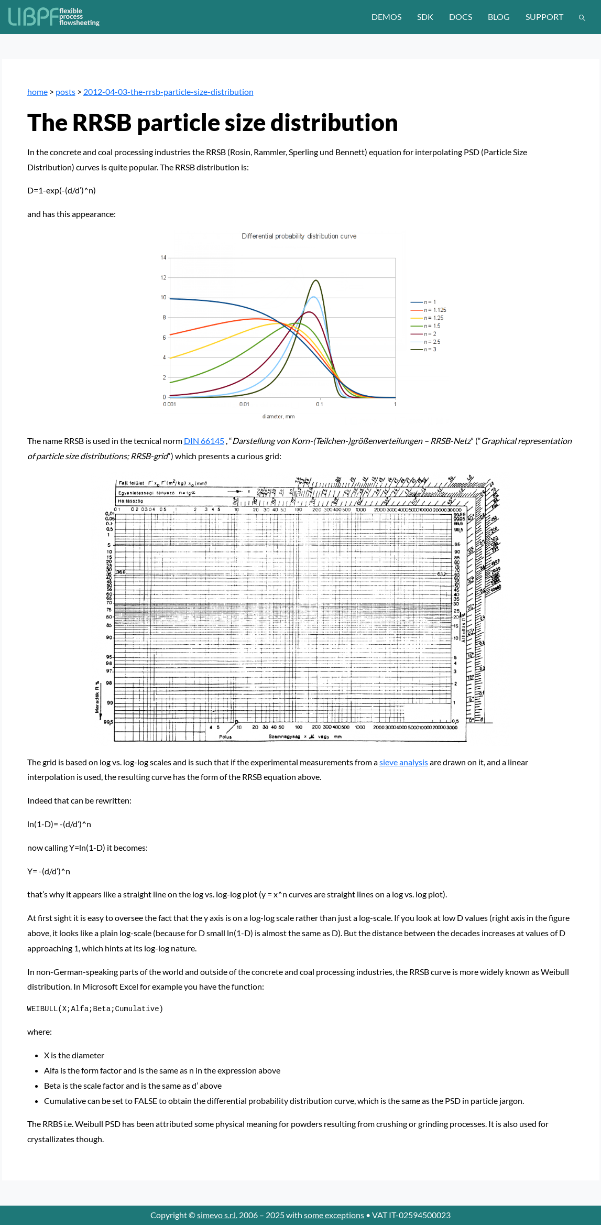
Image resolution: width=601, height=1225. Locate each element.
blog (499, 16)
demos (386, 16)
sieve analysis (403, 762)
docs (460, 16)
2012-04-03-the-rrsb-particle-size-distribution (168, 91)
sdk (425, 16)
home (37, 91)
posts (65, 91)
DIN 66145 (204, 441)
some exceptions (334, 1215)
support (544, 16)
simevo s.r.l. (217, 1215)
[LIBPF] (54, 17)
